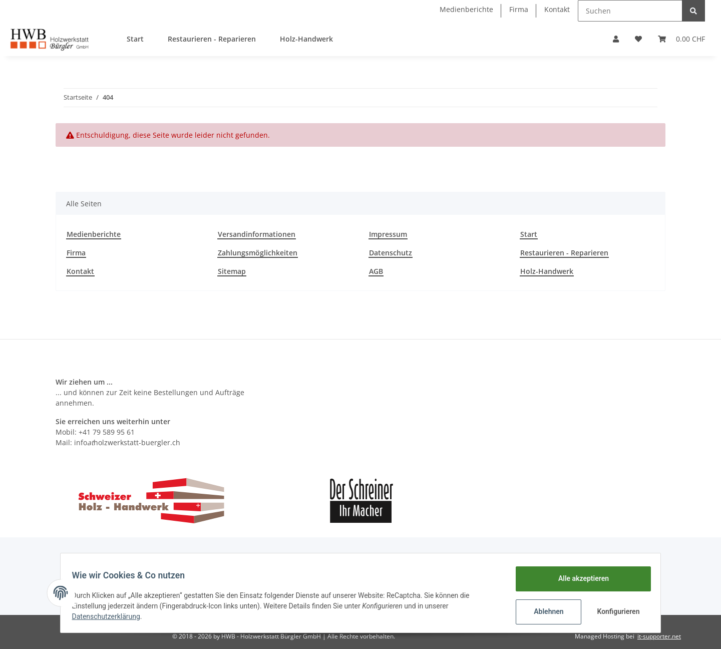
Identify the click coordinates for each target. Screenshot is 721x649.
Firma (518, 9)
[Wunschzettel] (638, 39)
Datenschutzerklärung (111, 616)
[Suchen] (630, 11)
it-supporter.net (659, 636)
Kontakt (557, 9)
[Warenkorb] (681, 39)
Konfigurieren (614, 611)
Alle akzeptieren (578, 578)
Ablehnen (544, 611)
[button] (616, 39)
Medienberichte (466, 9)
